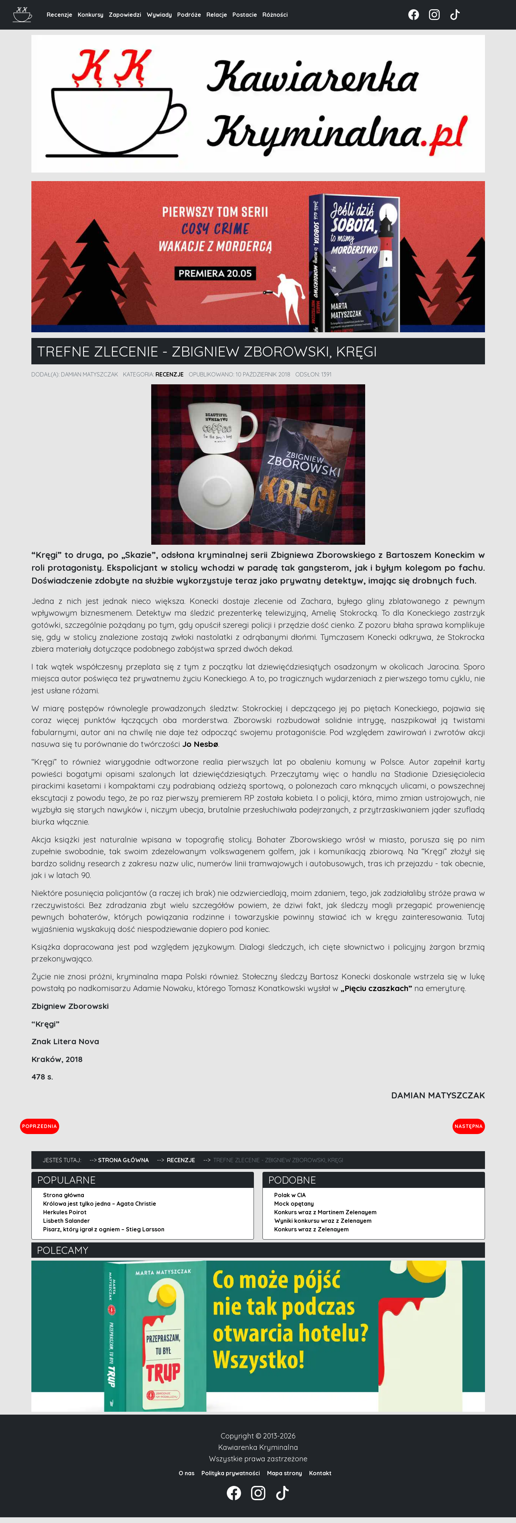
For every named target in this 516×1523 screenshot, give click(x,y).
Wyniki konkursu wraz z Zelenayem (323, 1226)
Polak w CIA (290, 1200)
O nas (186, 1478)
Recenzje (59, 14)
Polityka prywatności (230, 1478)
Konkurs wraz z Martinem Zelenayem (325, 1217)
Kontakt (320, 1478)
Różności (275, 14)
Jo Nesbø (200, 744)
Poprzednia (72, 1128)
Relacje (216, 14)
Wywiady (159, 14)
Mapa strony (284, 1478)
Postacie (245, 14)
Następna (462, 1128)
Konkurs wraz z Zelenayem (311, 1235)
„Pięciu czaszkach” (376, 988)
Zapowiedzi (125, 14)
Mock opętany (294, 1209)
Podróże (189, 14)
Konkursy (90, 14)
